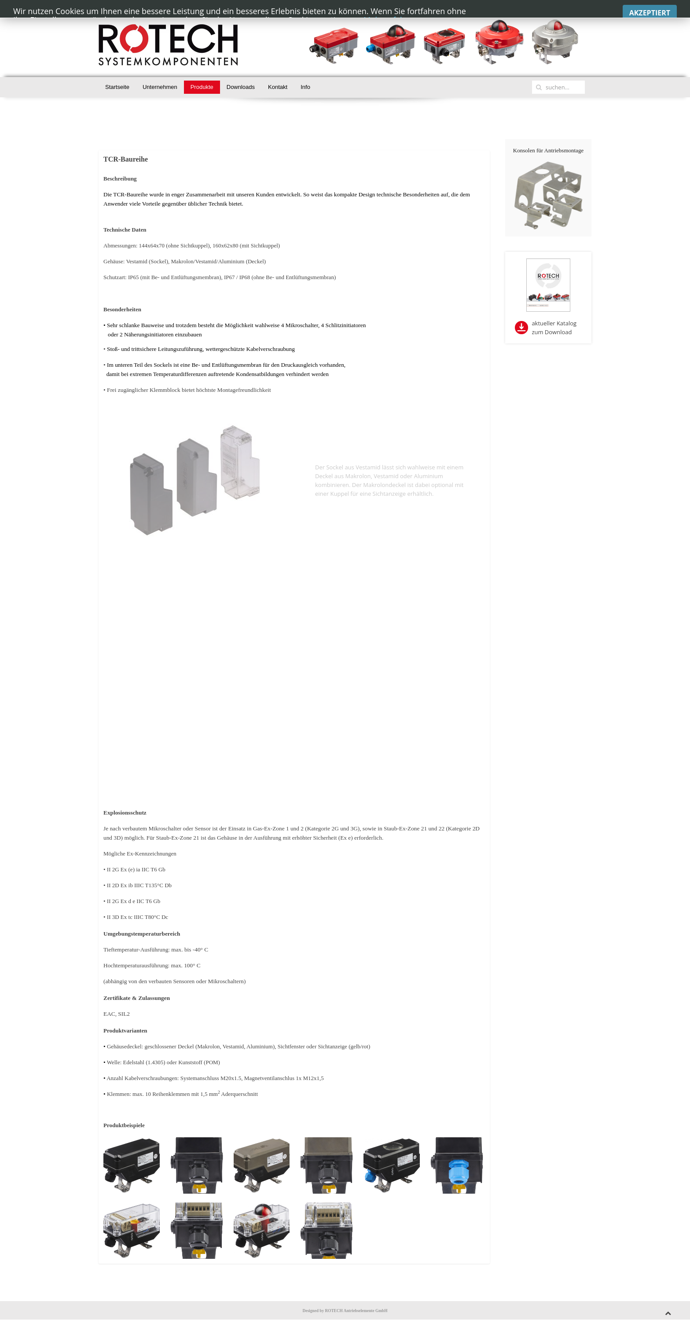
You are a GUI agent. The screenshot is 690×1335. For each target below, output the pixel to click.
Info (305, 87)
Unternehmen (160, 87)
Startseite (117, 87)
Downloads (241, 87)
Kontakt (277, 87)
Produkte (202, 87)
